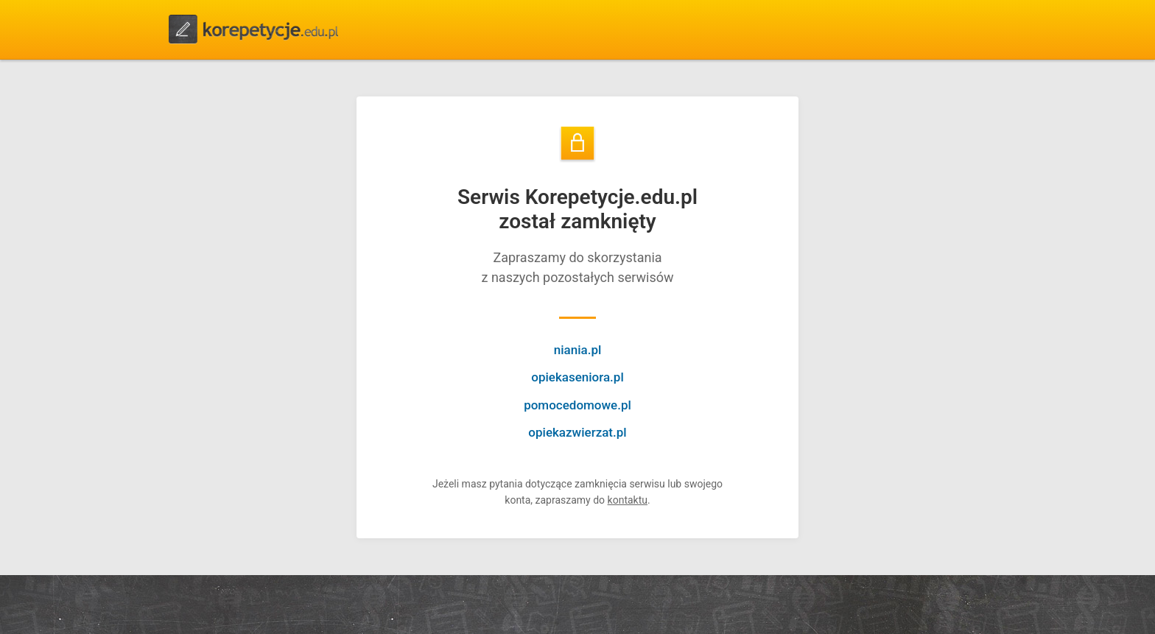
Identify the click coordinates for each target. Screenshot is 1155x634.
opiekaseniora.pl (577, 377)
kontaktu (627, 500)
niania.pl (578, 349)
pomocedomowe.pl (577, 405)
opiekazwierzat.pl (577, 432)
